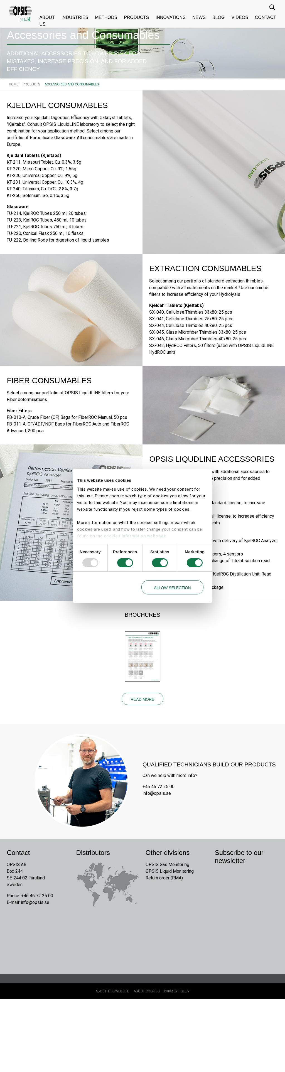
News (199, 17)
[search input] (272, 7)
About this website (112, 1064)
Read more (142, 767)
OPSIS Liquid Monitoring (170, 943)
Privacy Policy (177, 1064)
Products (136, 17)
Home (13, 128)
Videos (239, 17)
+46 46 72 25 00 (158, 857)
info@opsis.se (156, 863)
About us (47, 20)
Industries (74, 17)
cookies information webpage (135, 536)
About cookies (146, 1064)
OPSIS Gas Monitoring (167, 937)
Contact (265, 17)
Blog (218, 17)
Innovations (171, 17)
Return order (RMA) (164, 950)
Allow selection (172, 588)
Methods (106, 17)
